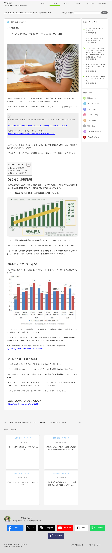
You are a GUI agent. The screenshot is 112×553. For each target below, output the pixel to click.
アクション (67, 3)
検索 (104, 13)
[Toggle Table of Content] (27, 165)
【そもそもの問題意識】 (17, 168)
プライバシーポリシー (96, 545)
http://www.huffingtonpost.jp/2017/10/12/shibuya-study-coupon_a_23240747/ (37, 125)
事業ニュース (91, 98)
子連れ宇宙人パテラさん (95, 137)
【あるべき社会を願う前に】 (19, 173)
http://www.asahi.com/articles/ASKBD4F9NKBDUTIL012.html (31, 134)
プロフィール (90, 3)
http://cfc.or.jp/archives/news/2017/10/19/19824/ (25, 349)
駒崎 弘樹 (16, 4)
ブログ (55, 3)
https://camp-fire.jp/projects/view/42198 (23, 404)
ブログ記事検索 (67, 13)
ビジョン (78, 3)
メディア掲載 (91, 120)
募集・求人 (91, 126)
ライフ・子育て (92, 115)
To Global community (94, 131)
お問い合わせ (102, 3)
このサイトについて (76, 545)
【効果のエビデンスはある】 (19, 170)
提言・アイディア (93, 104)
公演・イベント (92, 109)
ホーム (43, 3)
